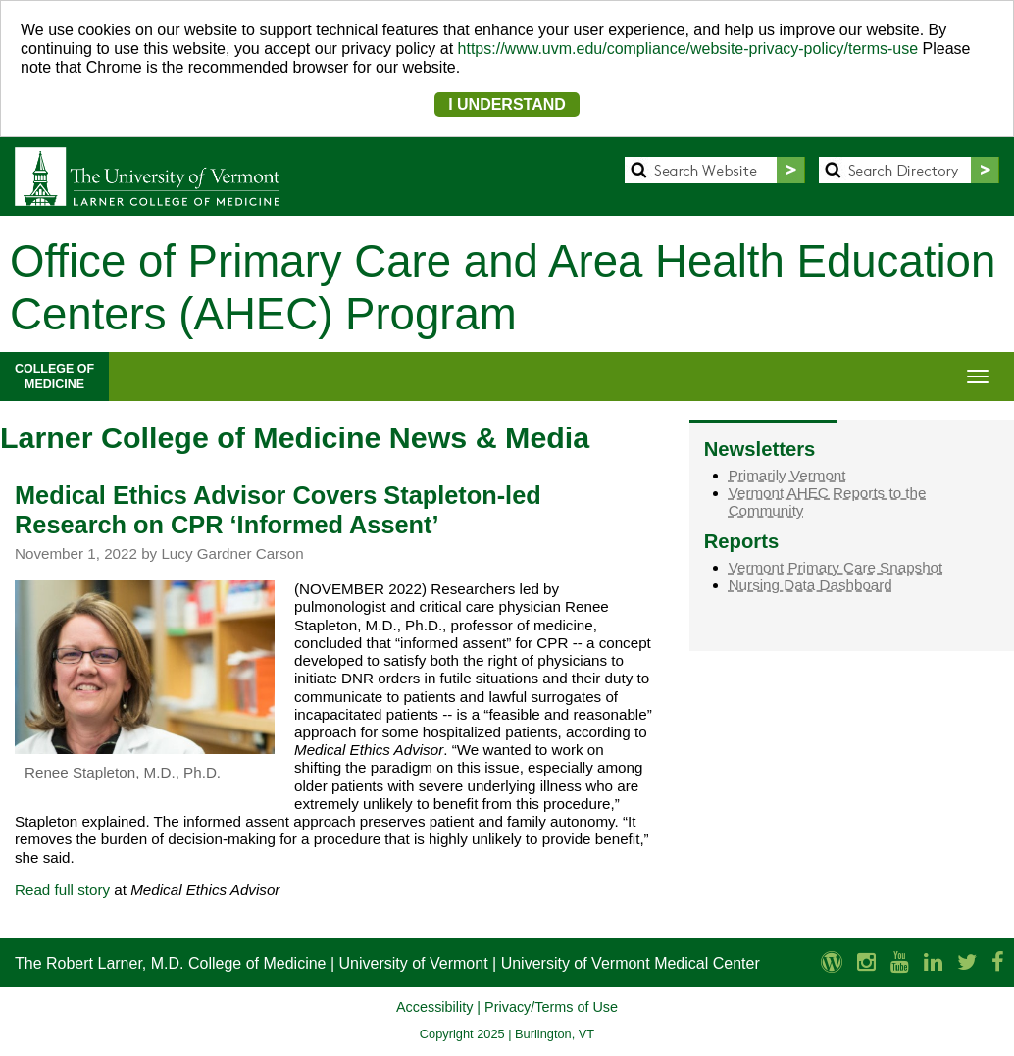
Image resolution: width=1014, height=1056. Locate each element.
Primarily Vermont (787, 475)
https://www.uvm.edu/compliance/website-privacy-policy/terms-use (688, 48)
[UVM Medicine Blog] (831, 962)
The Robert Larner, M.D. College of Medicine (170, 963)
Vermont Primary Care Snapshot (836, 567)
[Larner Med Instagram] (866, 962)
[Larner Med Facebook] (998, 962)
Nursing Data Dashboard (810, 585)
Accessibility (434, 1007)
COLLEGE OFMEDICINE (54, 376)
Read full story (62, 889)
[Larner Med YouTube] (900, 962)
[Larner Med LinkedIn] (933, 962)
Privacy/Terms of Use (551, 1007)
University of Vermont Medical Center (630, 963)
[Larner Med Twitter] (967, 962)
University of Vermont (413, 963)
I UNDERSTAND (507, 104)
